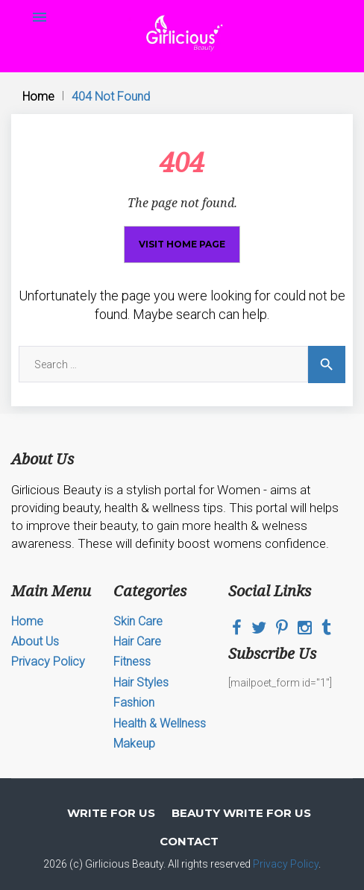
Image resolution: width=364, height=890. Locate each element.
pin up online (177, 0)
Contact (189, 841)
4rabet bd (97, 0)
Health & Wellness (159, 723)
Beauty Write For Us (241, 813)
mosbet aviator (13, 0)
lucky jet (211, 0)
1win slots (20, 0)
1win (1, 0)
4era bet (102, 0)
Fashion (133, 702)
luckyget (132, 0)
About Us (35, 641)
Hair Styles (141, 682)
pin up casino (156, 0)
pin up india (116, 0)
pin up (200, 0)
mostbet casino (225, 0)
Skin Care (138, 621)
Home (38, 96)
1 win (3, 0)
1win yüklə (274, 0)
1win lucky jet (240, 0)
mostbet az (63, 0)
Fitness (132, 661)
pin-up (34, 0)
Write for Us (111, 813)
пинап (25, 0)
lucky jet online (258, 0)
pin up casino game (72, 0)
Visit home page (182, 244)
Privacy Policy (48, 661)
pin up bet (79, 0)
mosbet (6, 0)
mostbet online (164, 0)
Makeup (134, 743)
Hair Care (137, 641)
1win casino (39, 0)
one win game (149, 0)
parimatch (44, 0)
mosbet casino (86, 0)
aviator (49, 0)
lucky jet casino (109, 0)
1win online (233, 0)
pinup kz (121, 0)
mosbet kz (30, 0)
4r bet (54, 0)
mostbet (126, 0)
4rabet (279, 0)
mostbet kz (189, 0)
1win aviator (205, 0)
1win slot (183, 0)
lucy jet (265, 0)
